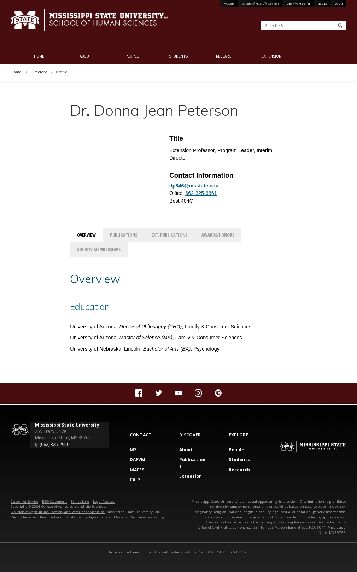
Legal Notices (104, 501)
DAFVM (338, 3)
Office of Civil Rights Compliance (224, 527)
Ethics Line (80, 501)
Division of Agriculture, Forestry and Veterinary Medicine (58, 512)
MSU (135, 450)
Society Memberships (99, 249)
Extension (271, 56)
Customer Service (24, 501)
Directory (39, 72)
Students (178, 56)
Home (39, 56)
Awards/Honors (217, 235)
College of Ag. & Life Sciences (260, 3)
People (132, 56)
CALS (135, 480)
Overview (86, 235)
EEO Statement (54, 501)
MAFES (137, 470)
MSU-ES (322, 3)
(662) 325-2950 (54, 444)
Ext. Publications (169, 235)
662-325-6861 (201, 193)
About (86, 56)
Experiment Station (298, 3)
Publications (123, 235)
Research (225, 56)
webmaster (171, 552)
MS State (229, 3)
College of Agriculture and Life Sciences (73, 506)
